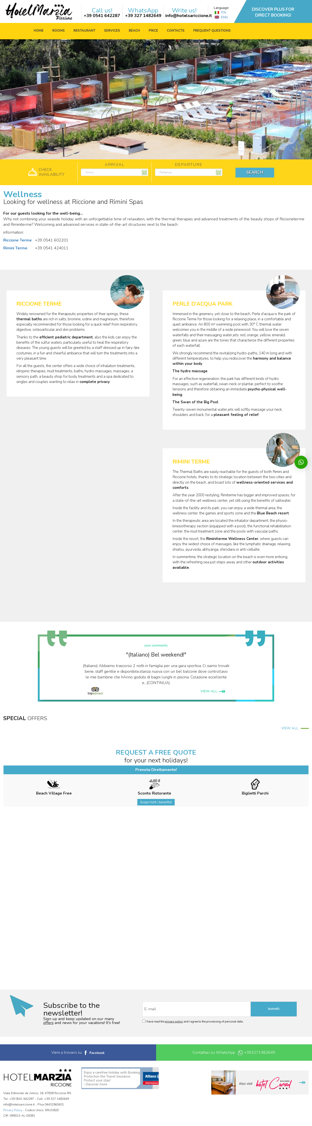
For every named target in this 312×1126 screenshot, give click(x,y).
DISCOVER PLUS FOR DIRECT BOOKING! (273, 12)
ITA (220, 12)
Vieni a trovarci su (78, 1052)
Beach (134, 30)
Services (112, 30)
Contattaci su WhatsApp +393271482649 (234, 1052)
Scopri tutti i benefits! (156, 802)
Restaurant (84, 30)
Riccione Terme (17, 240)
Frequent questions (212, 30)
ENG (221, 17)
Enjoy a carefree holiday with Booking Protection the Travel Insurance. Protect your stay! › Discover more (112, 1078)
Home (39, 30)
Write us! (184, 10)
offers (48, 1022)
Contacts (176, 30)
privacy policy (174, 1022)
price (153, 30)
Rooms (58, 30)
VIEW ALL (212, 691)
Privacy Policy (12, 1110)
